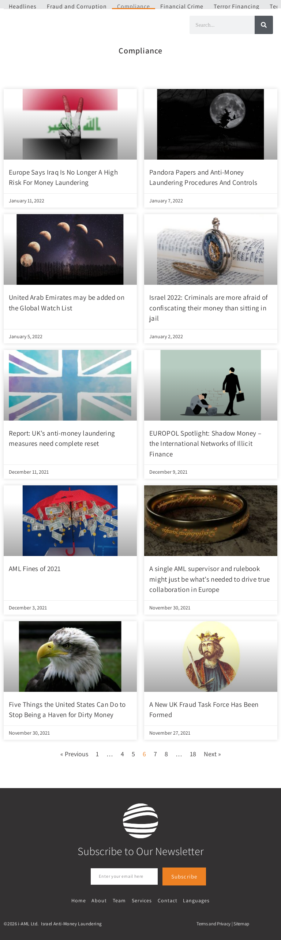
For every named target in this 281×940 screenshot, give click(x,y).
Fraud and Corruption (77, 6)
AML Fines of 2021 (35, 568)
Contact (166, 899)
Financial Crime (181, 6)
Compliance (133, 6)
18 (193, 754)
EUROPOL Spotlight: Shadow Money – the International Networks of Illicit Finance (205, 443)
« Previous (74, 754)
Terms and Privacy (213, 923)
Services (141, 899)
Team (119, 899)
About (100, 899)
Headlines (23, 6)
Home (80, 899)
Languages (194, 899)
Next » (212, 754)
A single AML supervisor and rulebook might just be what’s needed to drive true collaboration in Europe (209, 579)
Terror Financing (236, 6)
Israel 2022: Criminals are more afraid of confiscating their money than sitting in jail (208, 307)
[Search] (264, 25)
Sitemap (241, 923)
